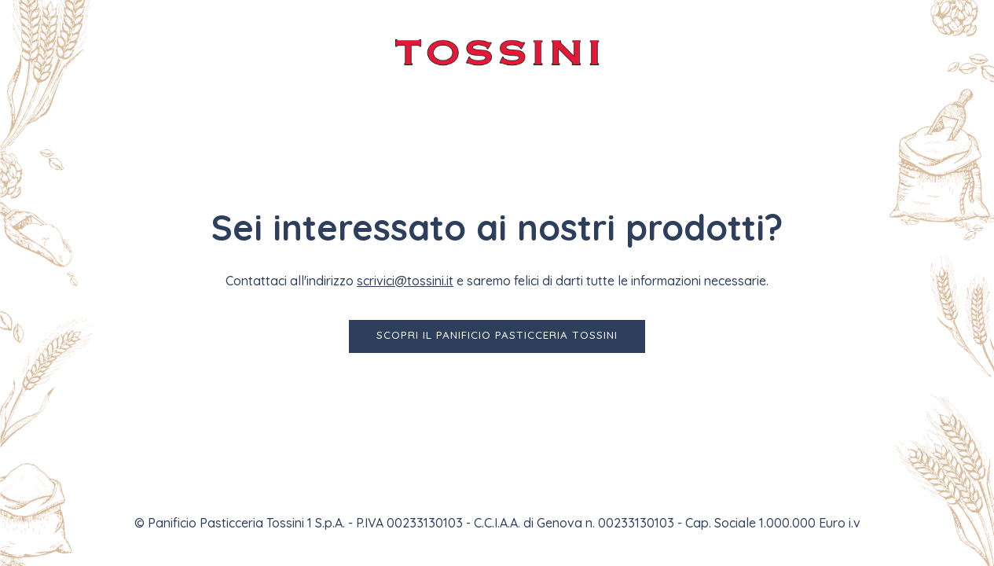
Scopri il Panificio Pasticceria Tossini (497, 334)
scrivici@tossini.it (405, 281)
